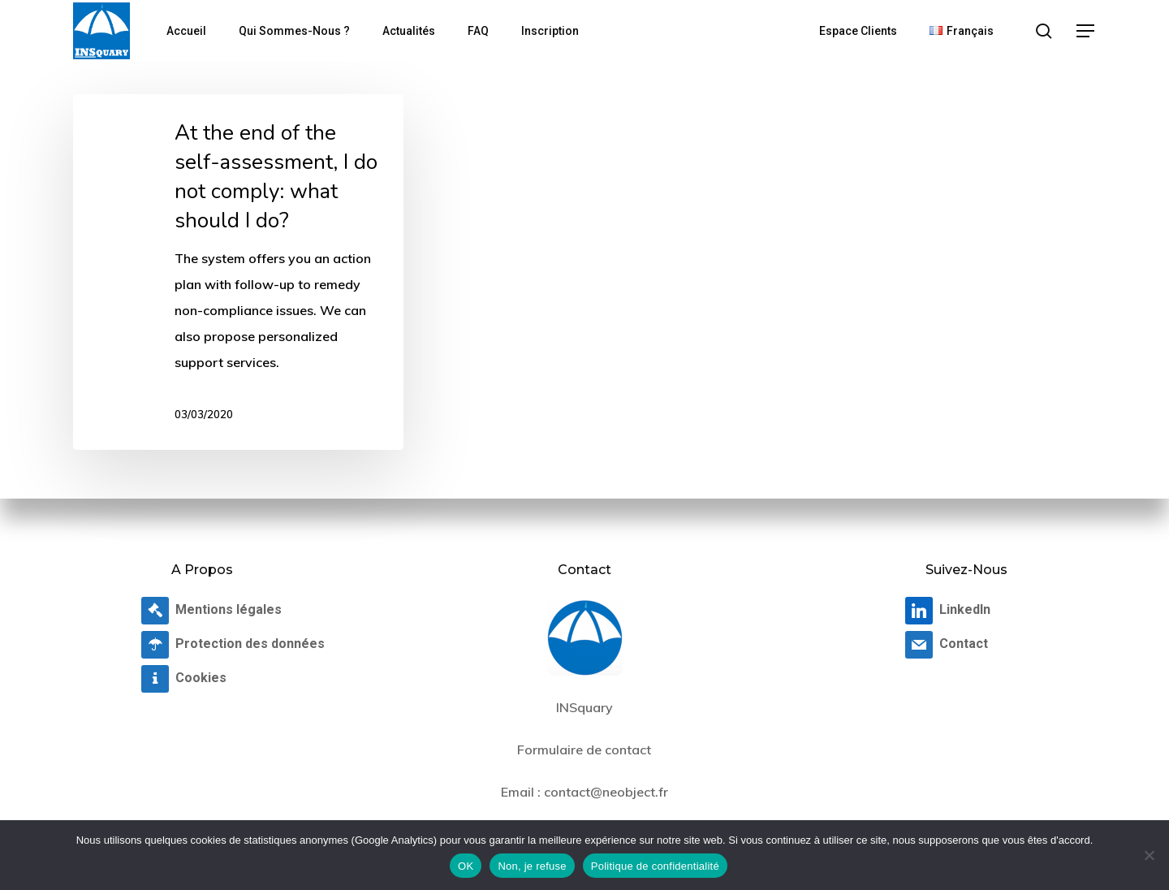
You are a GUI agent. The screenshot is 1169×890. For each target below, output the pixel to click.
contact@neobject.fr (606, 792)
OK (465, 866)
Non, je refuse (532, 866)
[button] (1086, 31)
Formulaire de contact (584, 749)
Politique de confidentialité (655, 866)
